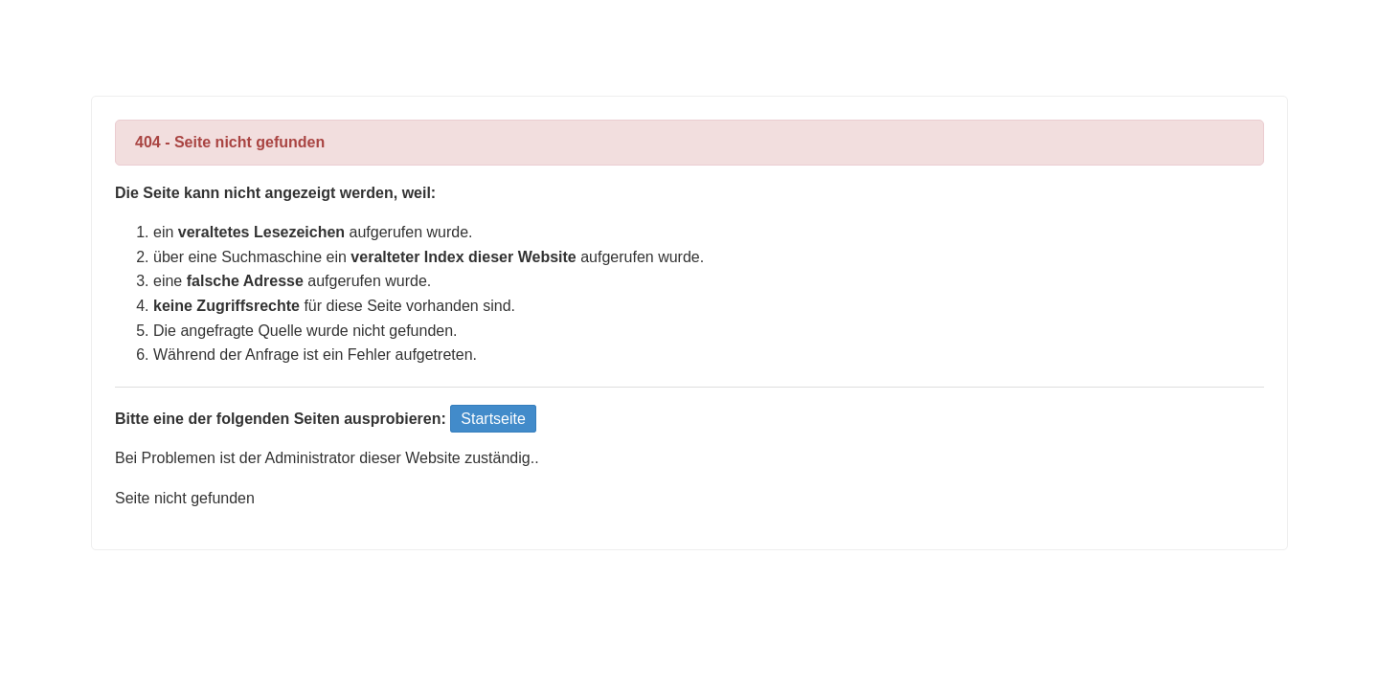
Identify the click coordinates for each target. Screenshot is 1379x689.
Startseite (493, 419)
